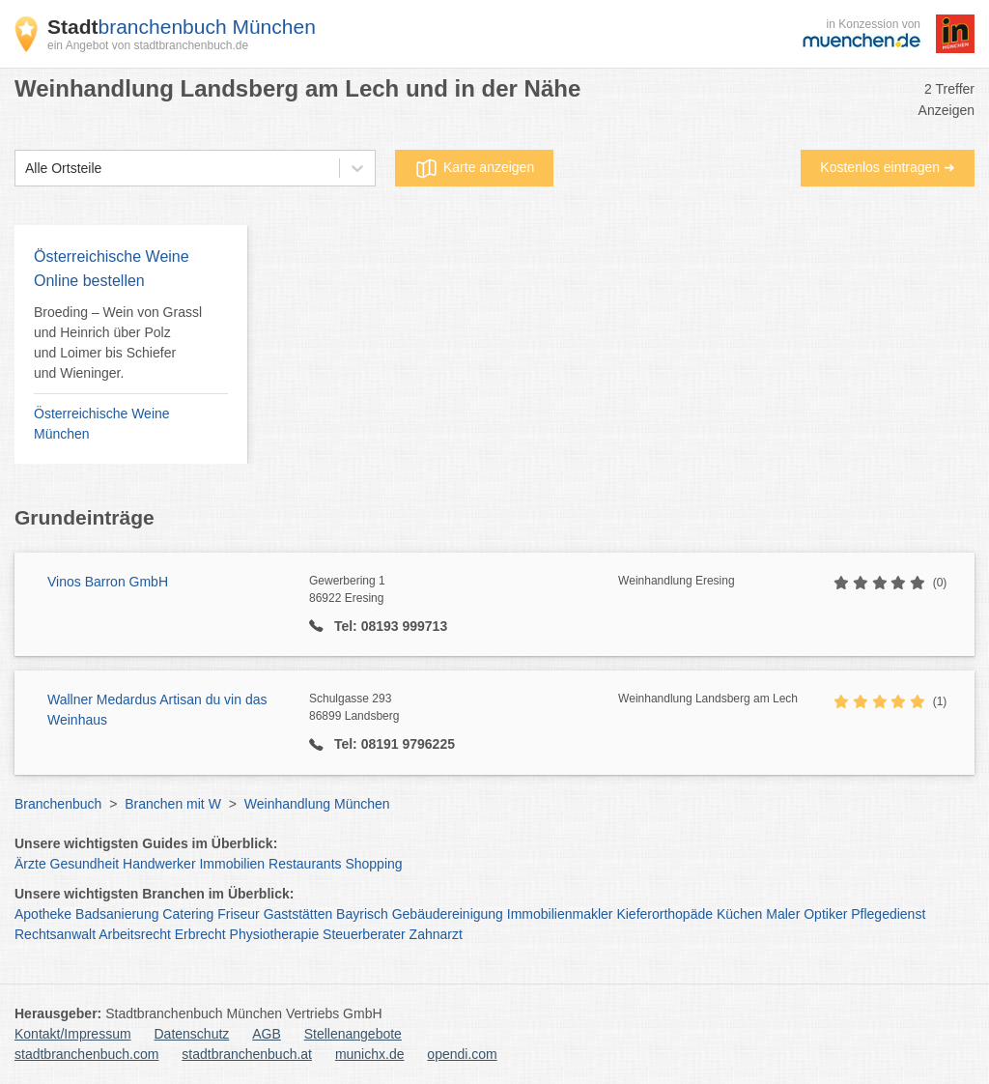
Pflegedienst (888, 914)
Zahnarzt (436, 934)
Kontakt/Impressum (72, 1033)
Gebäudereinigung (447, 914)
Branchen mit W (173, 804)
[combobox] (25, 168)
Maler (783, 914)
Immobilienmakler (560, 914)
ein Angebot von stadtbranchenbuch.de (147, 45)
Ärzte (30, 863)
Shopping (373, 863)
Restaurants (304, 863)
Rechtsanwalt (55, 934)
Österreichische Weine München (102, 424)
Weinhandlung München (317, 804)
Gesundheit (85, 863)
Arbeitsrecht (135, 934)
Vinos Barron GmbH (107, 581)
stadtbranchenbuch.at (247, 1054)
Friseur (238, 914)
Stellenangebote (353, 1033)
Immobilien (232, 863)
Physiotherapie (275, 934)
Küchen (739, 914)
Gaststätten (298, 914)
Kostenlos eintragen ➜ (887, 167)
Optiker (825, 914)
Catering (187, 914)
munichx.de (370, 1054)
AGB (266, 1033)
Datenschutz (192, 1033)
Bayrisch (362, 914)
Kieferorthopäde (664, 914)
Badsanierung (116, 914)
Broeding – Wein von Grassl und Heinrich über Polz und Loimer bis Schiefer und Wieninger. (118, 342)
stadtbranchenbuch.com (86, 1054)
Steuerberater (364, 934)
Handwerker (159, 863)
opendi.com (461, 1054)
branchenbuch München (181, 26)
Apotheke (42, 914)
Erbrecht (200, 934)
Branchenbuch (57, 804)
